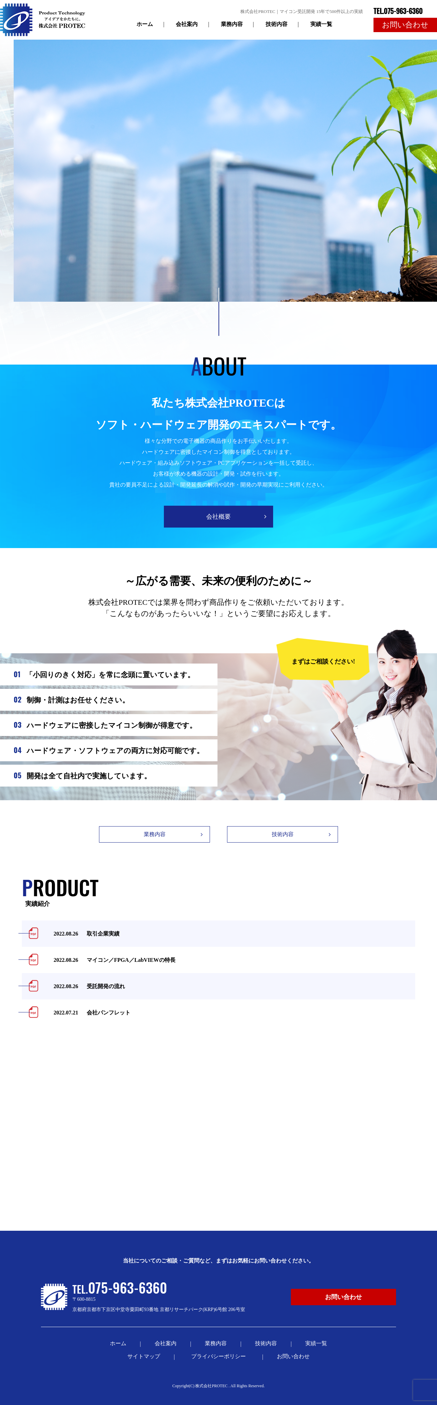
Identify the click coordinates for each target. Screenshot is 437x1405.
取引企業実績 (82, 934)
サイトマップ (143, 1356)
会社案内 (187, 24)
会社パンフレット (87, 1012)
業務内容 (232, 24)
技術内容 (276, 24)
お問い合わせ (293, 1356)
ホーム (145, 24)
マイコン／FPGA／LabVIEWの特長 (110, 960)
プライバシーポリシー (220, 1356)
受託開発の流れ (85, 986)
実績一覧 (321, 24)
